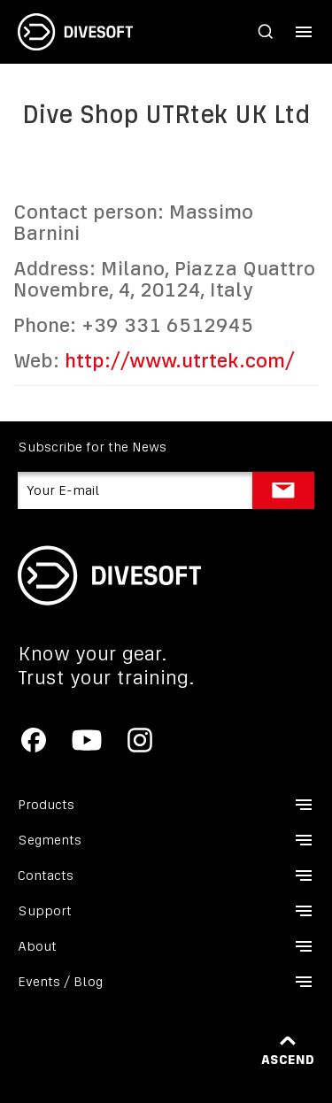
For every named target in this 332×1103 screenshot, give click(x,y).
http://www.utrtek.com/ (180, 360)
